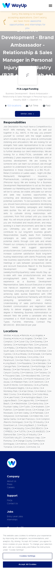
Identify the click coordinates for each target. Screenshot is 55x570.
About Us (11, 481)
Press (9, 484)
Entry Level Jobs (15, 517)
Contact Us (12, 504)
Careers (11, 487)
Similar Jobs (27, 114)
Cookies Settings (27, 556)
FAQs (9, 500)
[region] (27, 548)
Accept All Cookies (27, 564)
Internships (12, 520)
